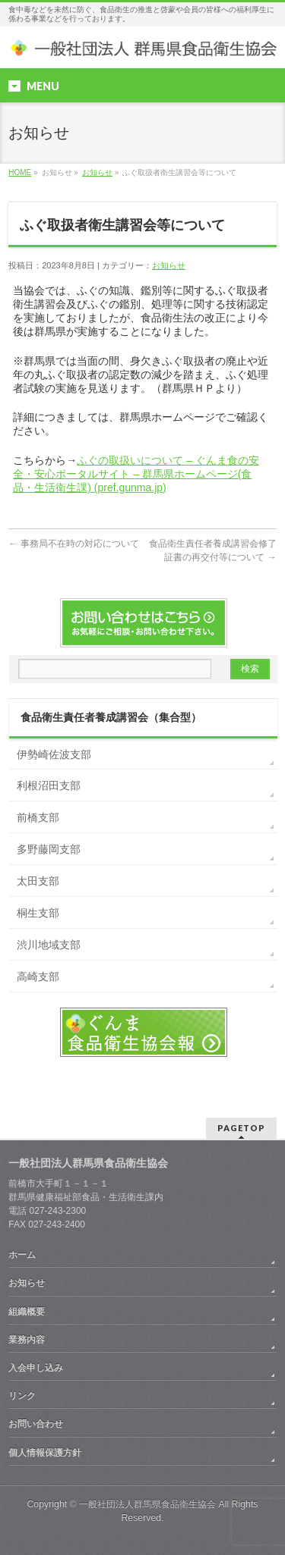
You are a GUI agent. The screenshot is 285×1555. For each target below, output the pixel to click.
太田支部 (38, 881)
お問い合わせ (35, 1424)
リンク (22, 1395)
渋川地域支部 (49, 945)
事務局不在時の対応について (73, 543)
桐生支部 (38, 913)
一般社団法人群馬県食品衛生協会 (147, 1504)
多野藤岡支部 (49, 849)
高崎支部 (38, 976)
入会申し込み (35, 1367)
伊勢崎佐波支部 (54, 754)
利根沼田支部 (49, 785)
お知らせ (97, 172)
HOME (19, 172)
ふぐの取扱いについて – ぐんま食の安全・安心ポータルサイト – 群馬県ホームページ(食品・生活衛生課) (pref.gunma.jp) (136, 474)
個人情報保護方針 (44, 1452)
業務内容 (26, 1339)
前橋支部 (38, 817)
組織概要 (26, 1311)
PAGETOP (241, 1128)
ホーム (22, 1254)
